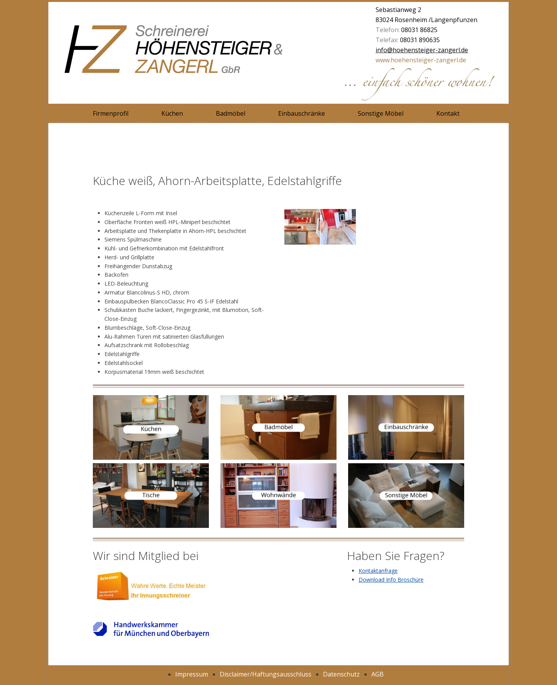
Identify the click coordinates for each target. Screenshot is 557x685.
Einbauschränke (301, 113)
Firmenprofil (110, 113)
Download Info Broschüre (391, 579)
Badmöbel (230, 113)
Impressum (191, 674)
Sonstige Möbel (380, 113)
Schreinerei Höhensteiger (203, 54)
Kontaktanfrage (378, 570)
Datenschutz (341, 674)
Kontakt (448, 113)
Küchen (172, 113)
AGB (377, 674)
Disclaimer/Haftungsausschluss (265, 674)
